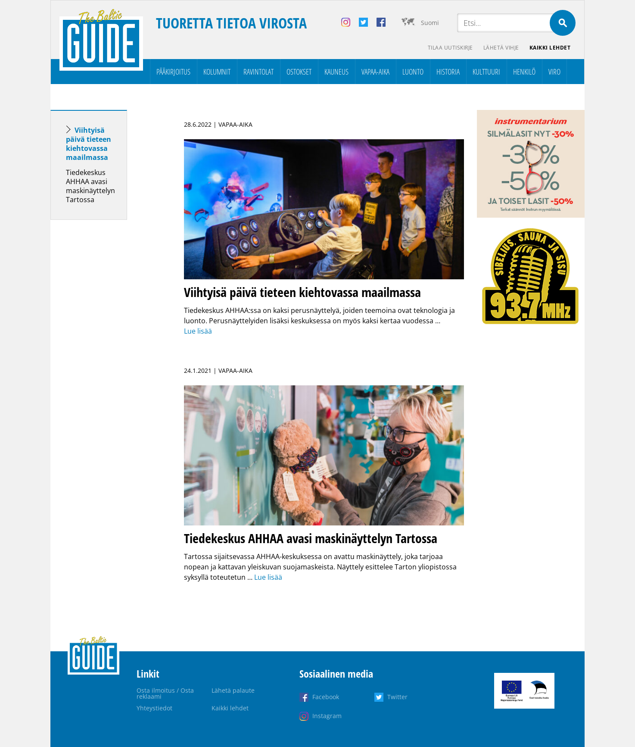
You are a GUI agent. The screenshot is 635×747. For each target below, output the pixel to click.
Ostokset (298, 71)
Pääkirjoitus (173, 71)
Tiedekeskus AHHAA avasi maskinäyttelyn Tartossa (90, 186)
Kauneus (336, 71)
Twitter (397, 697)
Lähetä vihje (501, 47)
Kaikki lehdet (550, 47)
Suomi (430, 23)
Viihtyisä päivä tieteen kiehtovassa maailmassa (88, 143)
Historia (448, 71)
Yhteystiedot (154, 708)
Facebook (325, 697)
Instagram (327, 716)
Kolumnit (216, 71)
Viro (554, 71)
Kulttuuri (486, 71)
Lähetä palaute (233, 690)
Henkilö (524, 71)
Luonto (412, 71)
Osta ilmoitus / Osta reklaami (165, 693)
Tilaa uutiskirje (450, 47)
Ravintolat (258, 71)
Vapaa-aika (375, 71)
